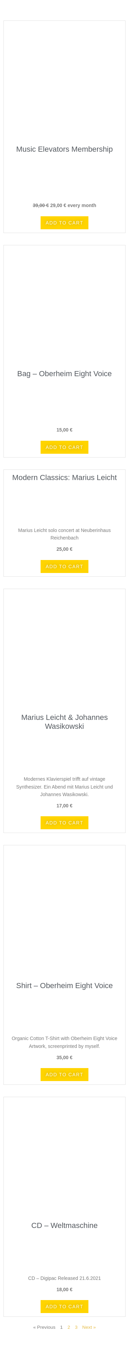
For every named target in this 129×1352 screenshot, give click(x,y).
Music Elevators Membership (64, 149)
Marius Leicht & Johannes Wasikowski (64, 721)
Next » (89, 1327)
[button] (65, 222)
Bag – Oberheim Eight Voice (64, 373)
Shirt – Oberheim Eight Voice (64, 985)
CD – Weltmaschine (64, 1225)
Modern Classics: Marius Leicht (64, 477)
